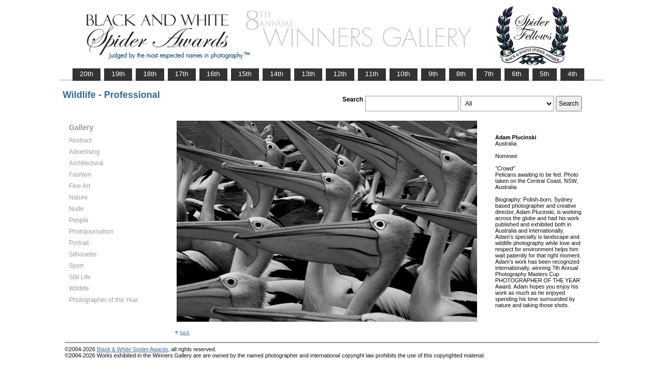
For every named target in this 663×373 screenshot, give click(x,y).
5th (544, 74)
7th (488, 74)
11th (371, 74)
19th (118, 74)
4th (572, 74)
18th (149, 74)
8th (461, 74)
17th (181, 74)
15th (245, 74)
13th (308, 74)
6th (516, 74)
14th (276, 74)
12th (339, 74)
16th (213, 74)
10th (403, 74)
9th (433, 74)
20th (86, 74)
